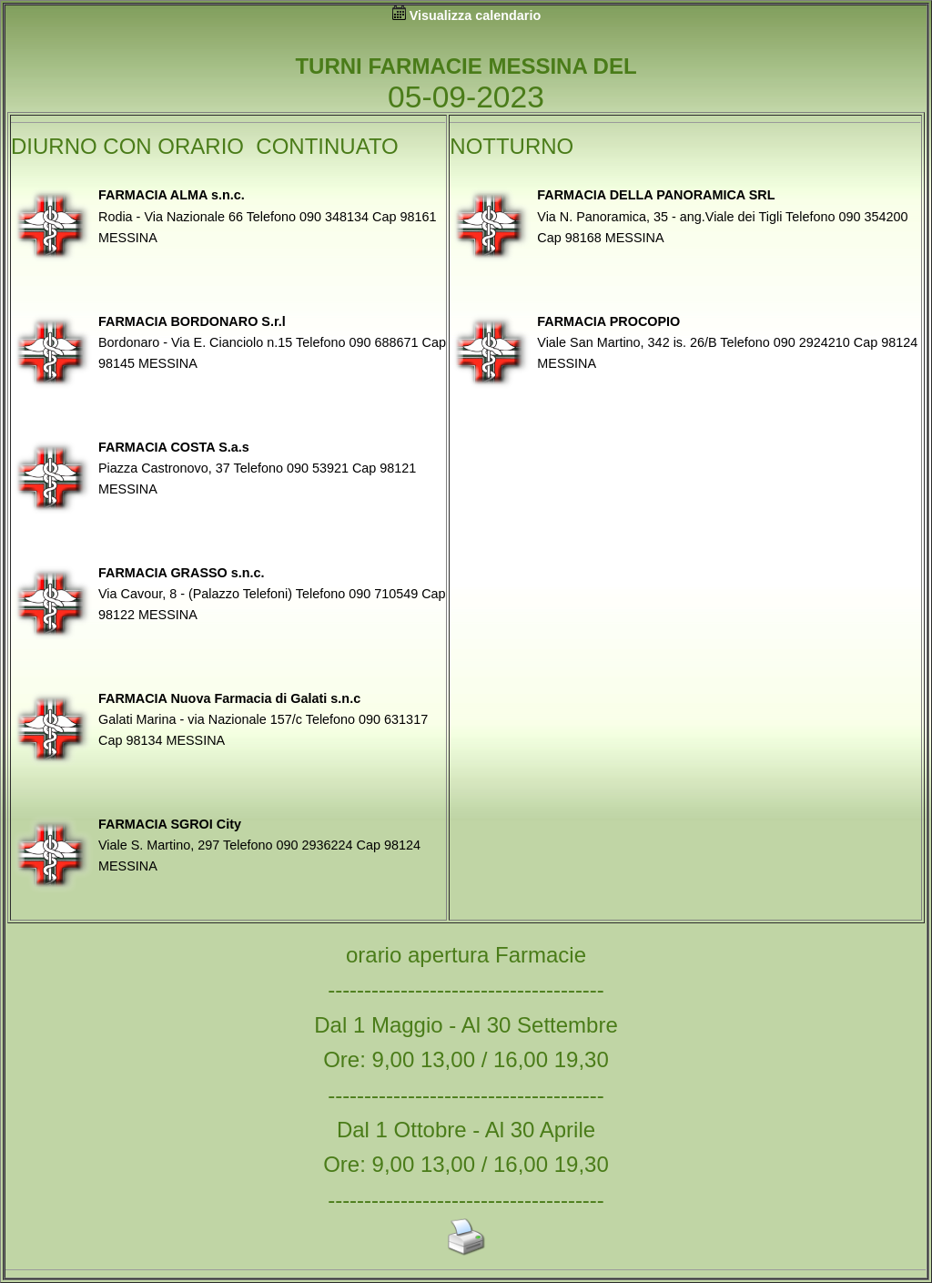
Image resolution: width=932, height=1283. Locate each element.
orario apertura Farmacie (466, 954)
